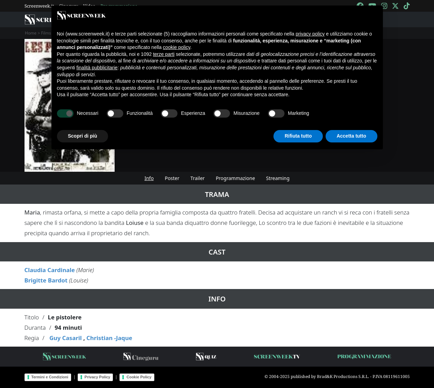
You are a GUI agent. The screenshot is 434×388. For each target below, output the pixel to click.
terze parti (163, 54)
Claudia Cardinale (50, 270)
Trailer (198, 178)
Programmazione (235, 178)
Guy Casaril (65, 338)
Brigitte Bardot (46, 280)
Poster (172, 178)
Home (31, 33)
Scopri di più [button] (82, 136)
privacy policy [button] (310, 34)
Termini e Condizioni (49, 377)
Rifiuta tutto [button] (298, 136)
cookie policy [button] (176, 47)
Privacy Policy (97, 377)
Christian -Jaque (109, 338)
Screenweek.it (39, 6)
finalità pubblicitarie (96, 67)
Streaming (278, 178)
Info (149, 178)
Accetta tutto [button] (351, 136)
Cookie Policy (138, 377)
